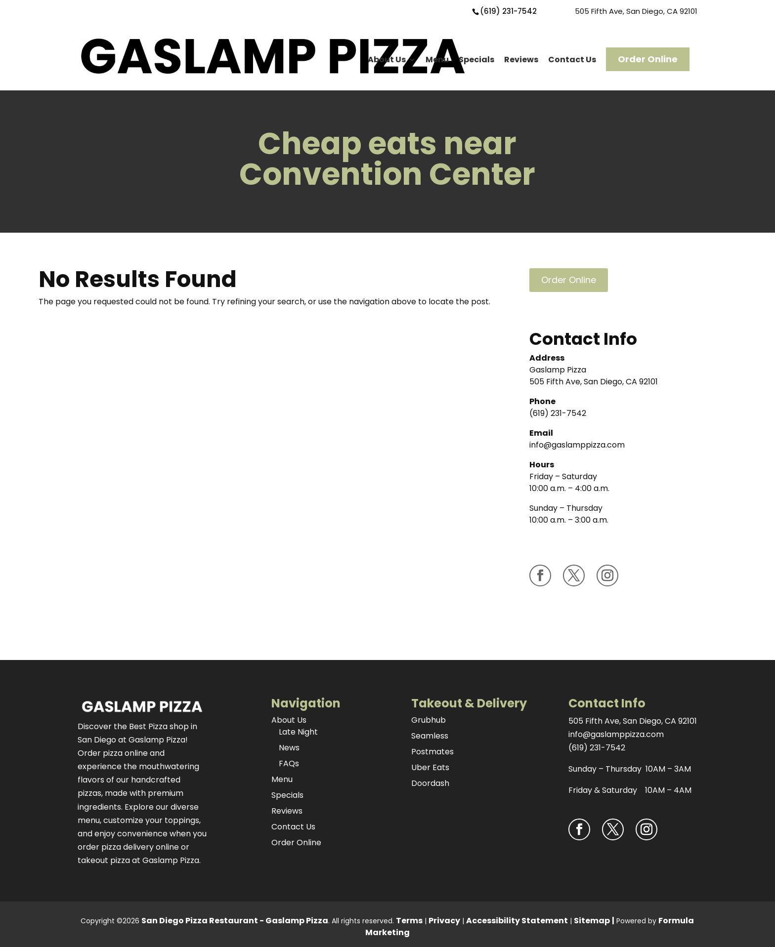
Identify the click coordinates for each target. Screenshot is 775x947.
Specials (476, 59)
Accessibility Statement (517, 920)
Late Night (298, 732)
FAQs (289, 763)
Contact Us (572, 59)
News (289, 747)
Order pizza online (113, 753)
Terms (409, 920)
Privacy (444, 920)
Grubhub (428, 720)
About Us (387, 59)
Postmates (432, 751)
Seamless (429, 735)
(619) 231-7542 (508, 11)
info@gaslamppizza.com (577, 445)
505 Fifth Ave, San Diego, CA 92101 (636, 11)
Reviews (521, 59)
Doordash (430, 783)
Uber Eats (430, 767)
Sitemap (592, 920)
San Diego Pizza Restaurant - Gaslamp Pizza (234, 920)
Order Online (648, 59)
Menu (437, 59)
